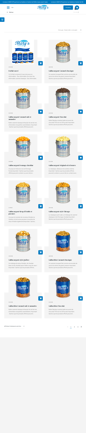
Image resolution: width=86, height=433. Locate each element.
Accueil (75, 12)
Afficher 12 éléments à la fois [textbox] (12, 326)
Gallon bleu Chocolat (57, 306)
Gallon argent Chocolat (57, 117)
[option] (43, 2)
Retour (10, 12)
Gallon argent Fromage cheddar (21, 165)
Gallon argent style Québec (19, 260)
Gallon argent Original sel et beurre (62, 165)
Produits (68, 7)
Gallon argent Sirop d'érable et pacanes (20, 212)
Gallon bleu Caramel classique (60, 260)
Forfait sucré (13, 71)
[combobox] (14, 326)
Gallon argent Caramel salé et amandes (20, 118)
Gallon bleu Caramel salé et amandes (23, 306)
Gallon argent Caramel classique (61, 71)
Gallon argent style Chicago (59, 211)
